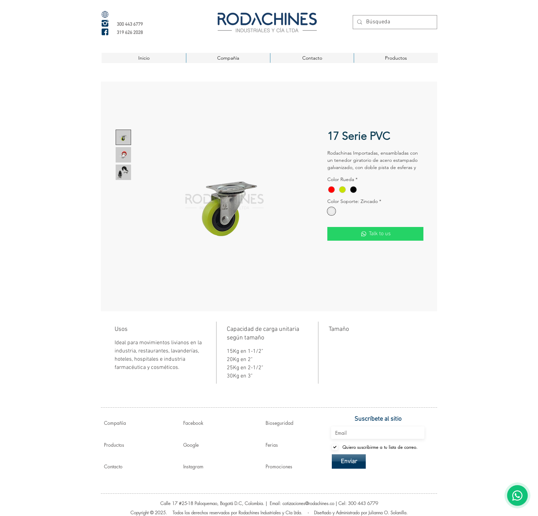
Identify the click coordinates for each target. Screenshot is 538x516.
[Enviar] (349, 461)
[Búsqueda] (394, 22)
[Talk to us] (375, 234)
